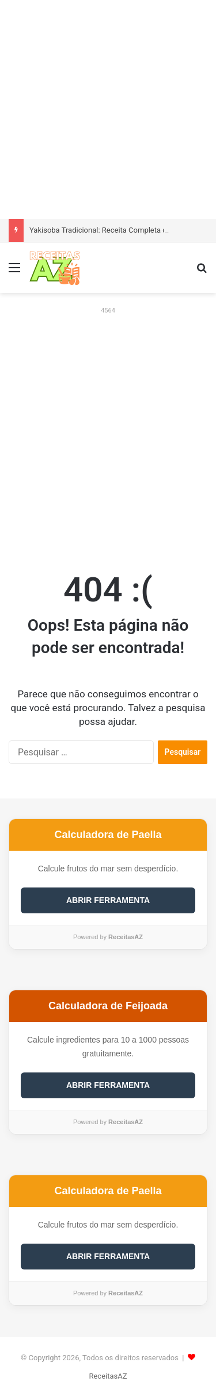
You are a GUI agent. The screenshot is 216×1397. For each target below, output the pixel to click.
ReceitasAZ (108, 1376)
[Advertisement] (108, 107)
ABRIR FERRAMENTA (108, 900)
